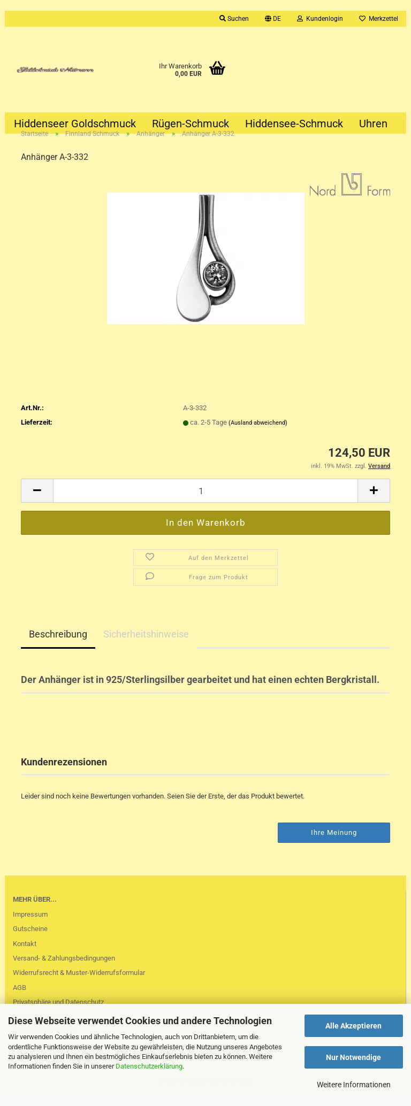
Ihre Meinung (334, 843)
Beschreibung (58, 644)
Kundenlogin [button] (320, 18)
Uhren (373, 123)
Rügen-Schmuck (190, 123)
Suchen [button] (234, 18)
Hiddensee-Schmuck (294, 123)
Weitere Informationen (354, 1084)
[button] (273, 19)
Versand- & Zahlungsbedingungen (64, 968)
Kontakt (24, 954)
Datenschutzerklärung (149, 1066)
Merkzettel (378, 18)
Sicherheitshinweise (146, 644)
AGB (19, 998)
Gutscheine (30, 939)
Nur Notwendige (353, 1057)
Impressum (30, 924)
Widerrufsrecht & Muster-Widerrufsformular (79, 983)
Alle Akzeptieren (353, 1025)
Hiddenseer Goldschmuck (75, 123)
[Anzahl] (205, 501)
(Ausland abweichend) (258, 432)
